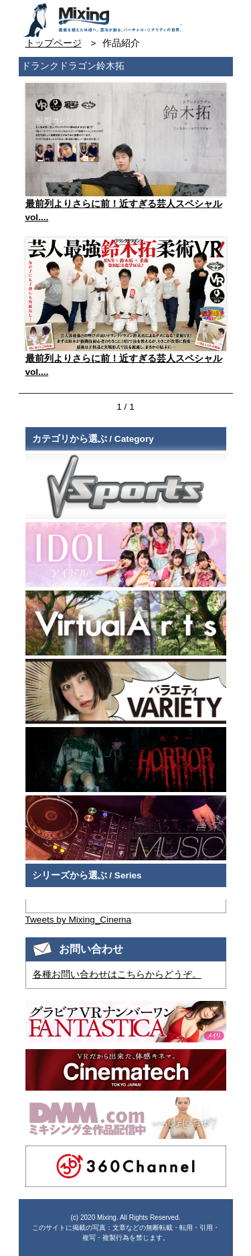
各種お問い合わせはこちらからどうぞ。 (117, 974)
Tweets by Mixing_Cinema (78, 920)
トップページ (53, 43)
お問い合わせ (193, 15)
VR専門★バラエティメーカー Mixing (101, 20)
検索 (217, 15)
